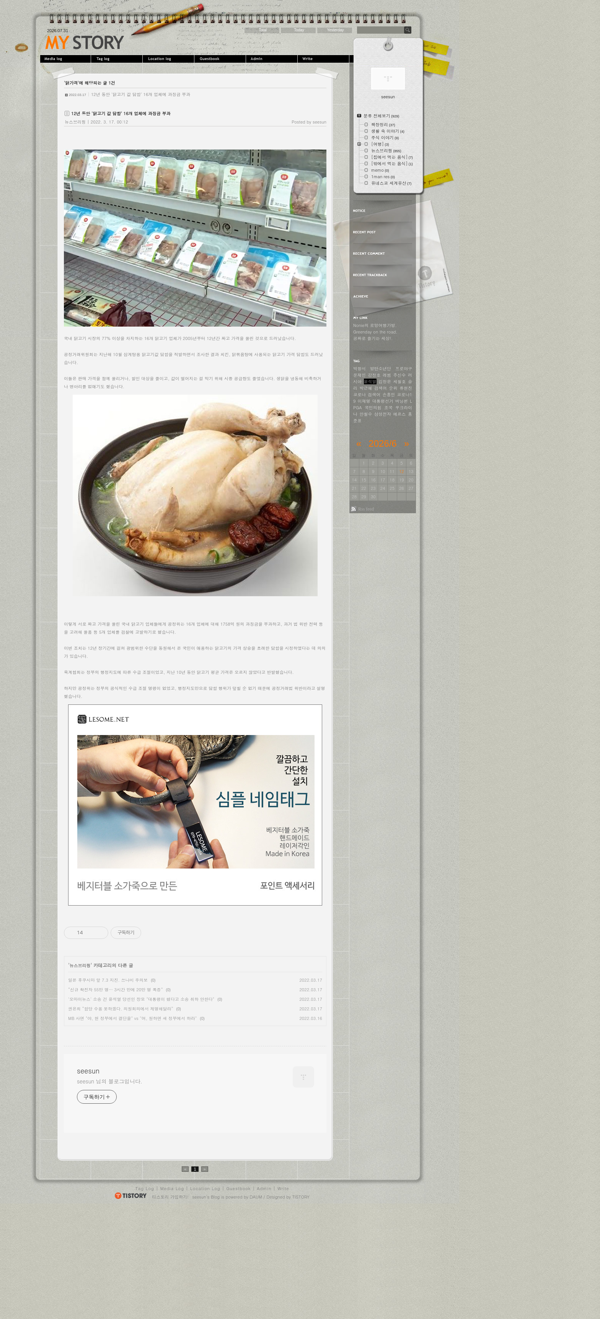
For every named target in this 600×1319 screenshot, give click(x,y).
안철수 (366, 414)
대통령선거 (382, 401)
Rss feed (366, 509)
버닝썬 (401, 401)
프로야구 (403, 368)
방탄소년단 (380, 368)
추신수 (399, 375)
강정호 (374, 375)
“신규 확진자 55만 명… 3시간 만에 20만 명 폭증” (115, 989)
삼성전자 (382, 414)
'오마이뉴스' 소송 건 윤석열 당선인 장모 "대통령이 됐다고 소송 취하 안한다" (141, 999)
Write (324, 59)
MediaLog (66, 59)
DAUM (256, 1306)
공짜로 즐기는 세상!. (373, 338)
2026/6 (382, 443)
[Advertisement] (128, 1083)
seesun (84, 42)
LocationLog (169, 59)
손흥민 (388, 394)
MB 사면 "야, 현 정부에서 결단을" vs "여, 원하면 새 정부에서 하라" (132, 1018)
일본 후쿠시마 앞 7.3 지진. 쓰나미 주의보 (108, 980)
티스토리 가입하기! (170, 1306)
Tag (117, 59)
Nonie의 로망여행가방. (375, 325)
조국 (388, 407)
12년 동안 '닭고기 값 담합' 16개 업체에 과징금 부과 (140, 94)
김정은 (384, 381)
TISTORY (301, 1306)
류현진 (405, 388)
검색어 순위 (386, 388)
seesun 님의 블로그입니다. (109, 1190)
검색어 (374, 394)
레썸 (387, 375)
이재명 (364, 401)
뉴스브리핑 (75, 122)
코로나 (359, 394)
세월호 (399, 381)
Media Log (172, 1298)
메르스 (399, 414)
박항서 (359, 368)
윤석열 (370, 381)
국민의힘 (373, 407)
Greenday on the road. (375, 332)
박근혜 (366, 388)
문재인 (359, 375)
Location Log (205, 1298)
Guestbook (221, 59)
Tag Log (144, 1298)
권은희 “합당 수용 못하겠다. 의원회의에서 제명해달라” (120, 1009)
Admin (272, 59)
